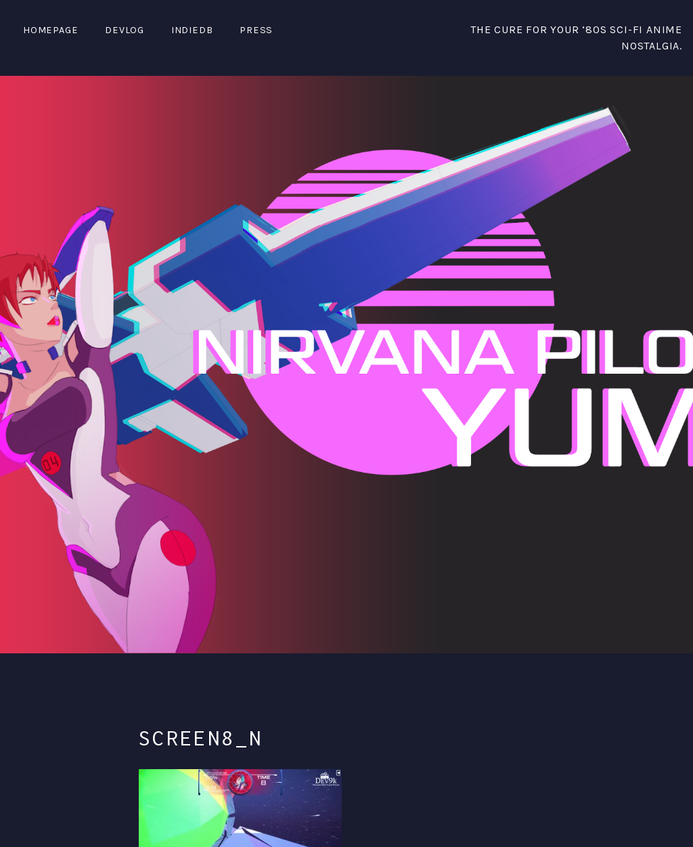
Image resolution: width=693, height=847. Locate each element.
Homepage (50, 30)
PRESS (256, 30)
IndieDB (192, 30)
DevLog (124, 30)
